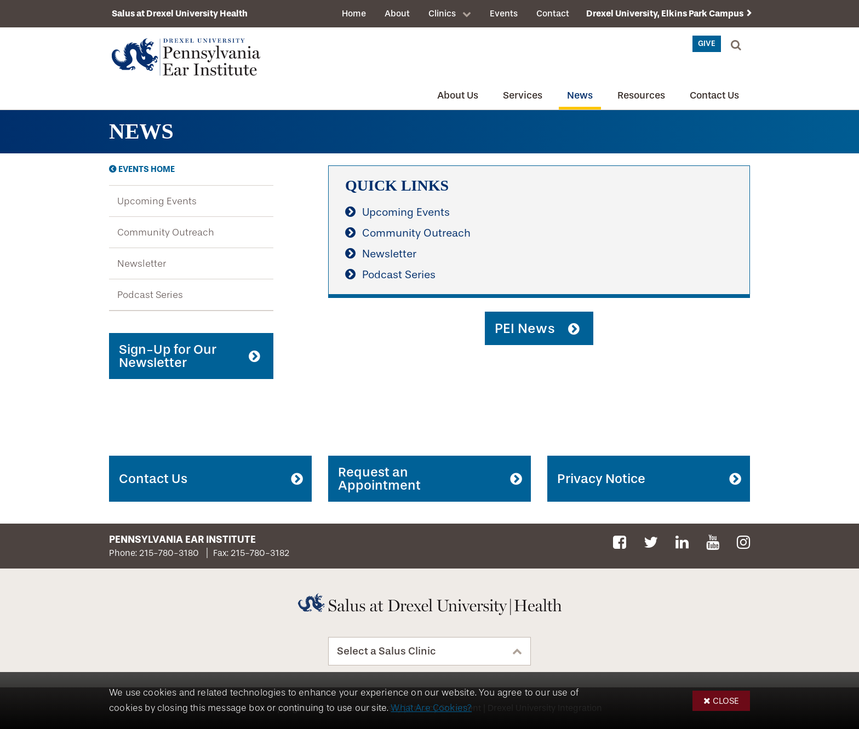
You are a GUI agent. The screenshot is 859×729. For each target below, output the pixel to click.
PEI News (524, 328)
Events (504, 13)
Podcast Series (150, 294)
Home (354, 13)
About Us (457, 95)
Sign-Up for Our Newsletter (167, 356)
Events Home (146, 169)
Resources (641, 95)
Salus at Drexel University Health (180, 13)
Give (706, 43)
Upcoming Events (157, 201)
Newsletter (141, 263)
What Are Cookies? (431, 708)
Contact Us (714, 95)
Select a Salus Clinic (386, 651)
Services (522, 95)
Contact (552, 13)
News (580, 95)
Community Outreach (165, 232)
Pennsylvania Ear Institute (182, 539)
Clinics (442, 13)
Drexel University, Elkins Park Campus (664, 13)
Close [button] (726, 701)
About (397, 13)
